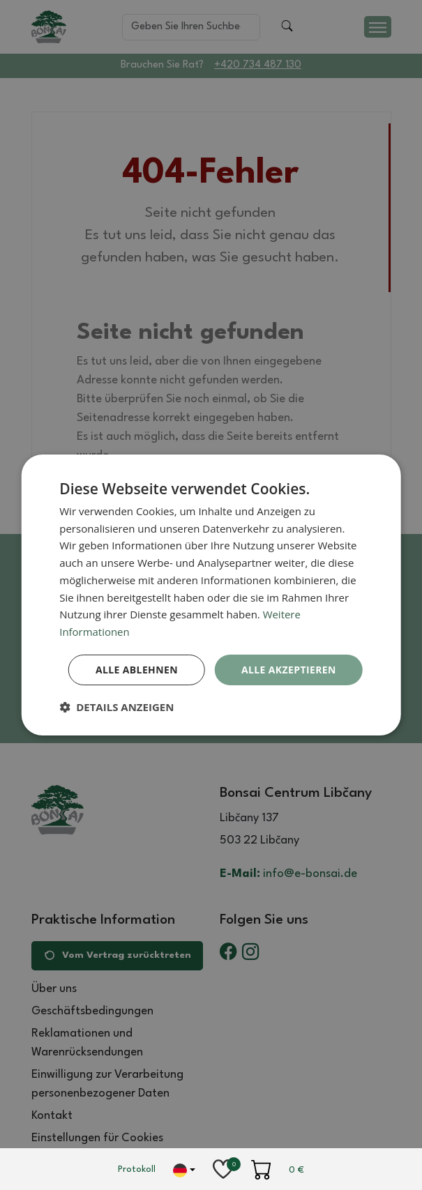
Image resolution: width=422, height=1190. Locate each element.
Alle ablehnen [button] (136, 669)
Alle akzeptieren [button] (288, 669)
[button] (116, 707)
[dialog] (211, 594)
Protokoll (137, 1169)
